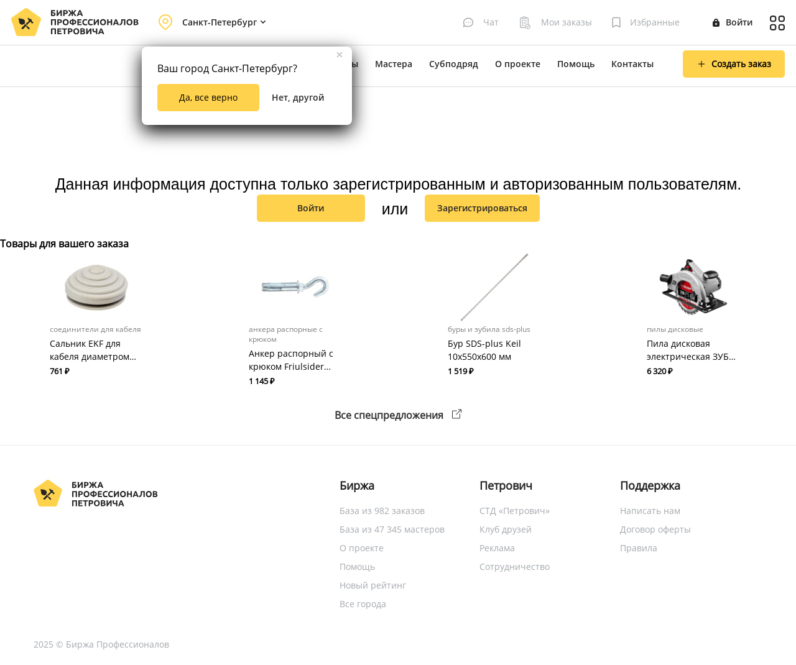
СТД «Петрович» (514, 510)
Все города (363, 604)
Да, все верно (208, 97)
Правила (638, 548)
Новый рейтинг (373, 585)
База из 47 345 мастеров (392, 529)
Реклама (497, 548)
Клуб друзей (505, 529)
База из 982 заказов (382, 510)
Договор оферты (655, 529)
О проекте (517, 64)
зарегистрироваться (482, 208)
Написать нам (650, 510)
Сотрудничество (514, 566)
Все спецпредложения (398, 415)
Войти (732, 22)
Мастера (393, 64)
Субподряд (453, 64)
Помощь (576, 64)
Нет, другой (298, 97)
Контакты (632, 64)
